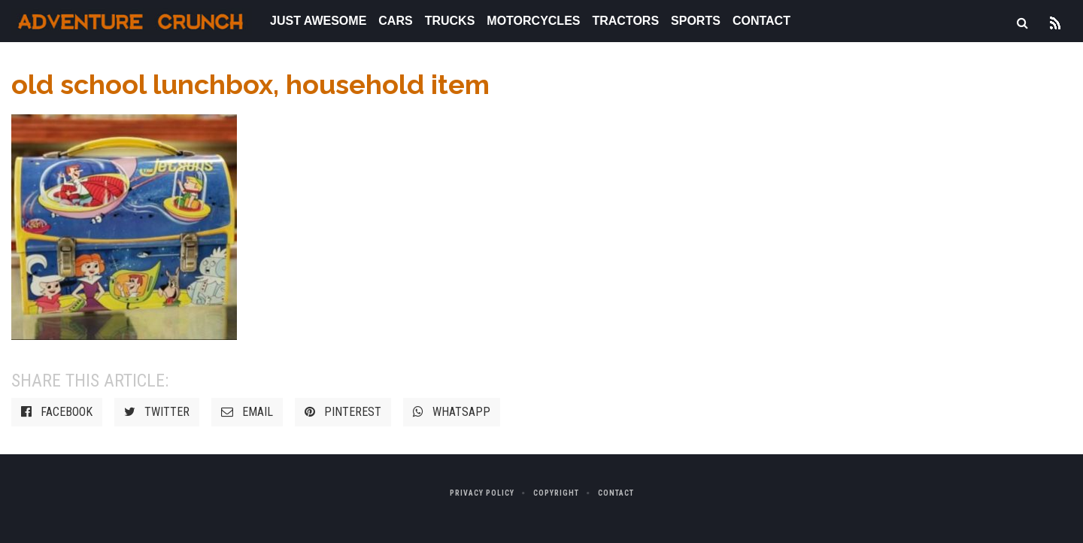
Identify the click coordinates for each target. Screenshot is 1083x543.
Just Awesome (318, 20)
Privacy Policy (482, 493)
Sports (695, 20)
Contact (761, 20)
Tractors (625, 20)
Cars (395, 20)
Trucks (450, 20)
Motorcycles (533, 20)
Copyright (556, 493)
